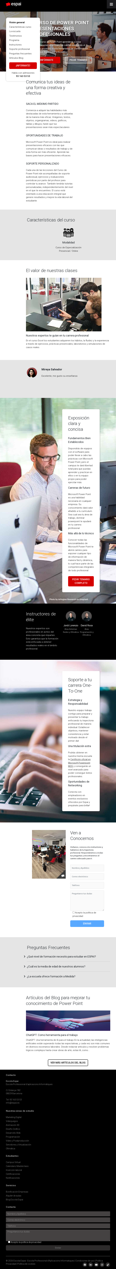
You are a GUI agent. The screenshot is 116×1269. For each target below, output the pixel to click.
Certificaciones (13, 1174)
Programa (14, 40)
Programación (13, 1137)
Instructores (15, 44)
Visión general (17, 22)
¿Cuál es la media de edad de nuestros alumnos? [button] (56, 966)
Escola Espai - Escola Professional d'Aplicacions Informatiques (43, 1261)
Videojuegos (12, 1121)
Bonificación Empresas (17, 1192)
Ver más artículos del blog (67, 1062)
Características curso (20, 27)
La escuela (14, 31)
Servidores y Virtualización (18, 1144)
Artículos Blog (16, 58)
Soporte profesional (19, 49)
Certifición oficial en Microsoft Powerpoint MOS (79, 763)
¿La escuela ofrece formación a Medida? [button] (51, 976)
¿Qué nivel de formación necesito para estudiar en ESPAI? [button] (61, 956)
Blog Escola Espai (14, 1199)
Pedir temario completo (81, 581)
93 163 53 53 (23, 76)
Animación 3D (12, 1125)
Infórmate (46, 60)
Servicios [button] (11, 1185)
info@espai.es (12, 1103)
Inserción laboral (14, 1170)
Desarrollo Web (13, 1133)
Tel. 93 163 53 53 (14, 1099)
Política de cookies (26, 1264)
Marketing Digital (13, 1117)
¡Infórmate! (23, 65)
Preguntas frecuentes (20, 53)
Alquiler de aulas (13, 1195)
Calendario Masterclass (17, 1166)
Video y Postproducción (17, 1141)
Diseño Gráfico (13, 1129)
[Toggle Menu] (111, 4)
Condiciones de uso (84, 1261)
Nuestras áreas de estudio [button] (20, 1111)
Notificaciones (13, 1178)
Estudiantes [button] (12, 1156)
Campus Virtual (13, 1162)
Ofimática (10, 1148)
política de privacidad (31, 1242)
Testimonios (15, 35)
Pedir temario (78, 60)
